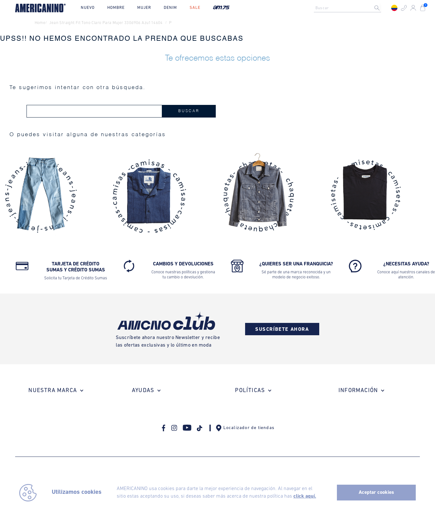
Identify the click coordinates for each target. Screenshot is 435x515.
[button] (404, 8)
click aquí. (304, 496)
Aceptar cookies (376, 492)
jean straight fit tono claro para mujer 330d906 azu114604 (105, 23)
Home (40, 23)
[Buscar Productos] (382, 7)
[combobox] (349, 7)
